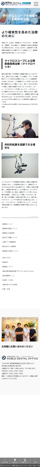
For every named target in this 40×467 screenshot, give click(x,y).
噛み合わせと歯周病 (9, 246)
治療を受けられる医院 (9, 284)
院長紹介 (5, 262)
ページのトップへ (33, 216)
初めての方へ (6, 258)
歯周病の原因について (9, 228)
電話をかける (25, 461)
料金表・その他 (7, 280)
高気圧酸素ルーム (8, 275)
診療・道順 (5, 461)
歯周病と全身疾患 (8, 233)
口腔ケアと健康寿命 (9, 242)
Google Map (15, 461)
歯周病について (7, 224)
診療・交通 (6, 289)
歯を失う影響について (9, 237)
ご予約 (35, 461)
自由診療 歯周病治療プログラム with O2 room (18, 271)
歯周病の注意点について (10, 251)
